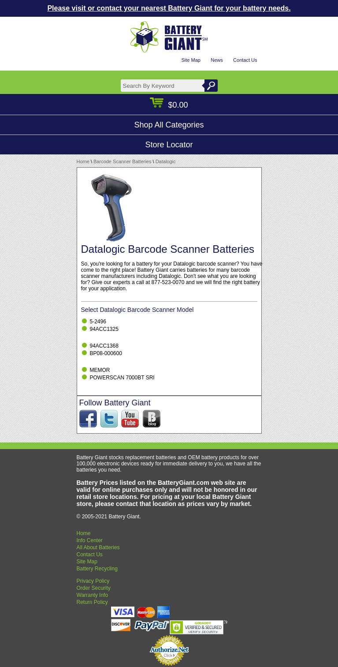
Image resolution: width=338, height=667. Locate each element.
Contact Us (245, 60)
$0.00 (169, 105)
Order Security (94, 588)
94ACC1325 (104, 329)
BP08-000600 (106, 353)
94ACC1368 (104, 346)
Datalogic (166, 161)
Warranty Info (92, 595)
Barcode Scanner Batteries (122, 161)
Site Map (190, 60)
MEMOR (100, 370)
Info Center (90, 540)
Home (83, 161)
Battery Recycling (97, 569)
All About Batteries (98, 547)
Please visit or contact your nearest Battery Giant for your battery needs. (168, 8)
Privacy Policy (93, 581)
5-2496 (98, 322)
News (217, 60)
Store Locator (169, 144)
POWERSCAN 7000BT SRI (122, 378)
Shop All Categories (169, 124)
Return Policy (92, 602)
